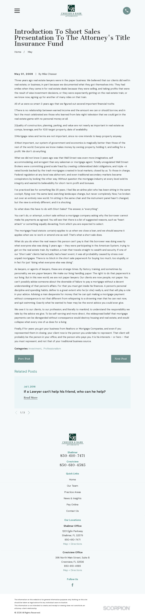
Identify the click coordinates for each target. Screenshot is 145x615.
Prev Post (24, 358)
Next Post (121, 358)
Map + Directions (72, 543)
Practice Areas (72, 492)
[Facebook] (72, 585)
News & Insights (72, 498)
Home (72, 479)
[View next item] (29, 412)
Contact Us (72, 510)
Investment (35, 348)
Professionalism (52, 348)
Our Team (72, 485)
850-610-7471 (72, 455)
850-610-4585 (73, 465)
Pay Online (72, 504)
